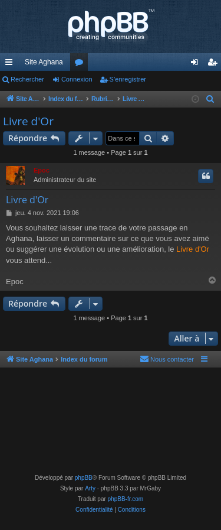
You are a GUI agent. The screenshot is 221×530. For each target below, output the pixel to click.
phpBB (84, 477)
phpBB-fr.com (126, 499)
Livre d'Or (28, 121)
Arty (90, 488)
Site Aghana (44, 62)
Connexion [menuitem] (197, 64)
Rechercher (27, 79)
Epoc (42, 170)
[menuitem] (210, 99)
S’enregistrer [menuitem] (215, 64)
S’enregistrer (128, 79)
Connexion (77, 79)
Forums (81, 64)
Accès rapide (11, 64)
